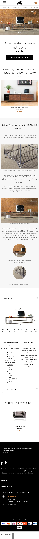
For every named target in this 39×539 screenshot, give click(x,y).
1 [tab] (18, 32)
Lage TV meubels (28, 353)
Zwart (28, 367)
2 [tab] (20, 32)
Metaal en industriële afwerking (29, 355)
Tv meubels (15, 7)
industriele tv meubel (32, 231)
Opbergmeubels (6, 7)
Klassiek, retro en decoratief (29, 350)
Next (37, 22)
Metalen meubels (28, 357)
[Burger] (4, 3)
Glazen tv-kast (29, 346)
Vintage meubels (28, 364)
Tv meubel (29, 362)
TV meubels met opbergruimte (29, 360)
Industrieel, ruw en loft (29, 348)
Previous (1, 22)
